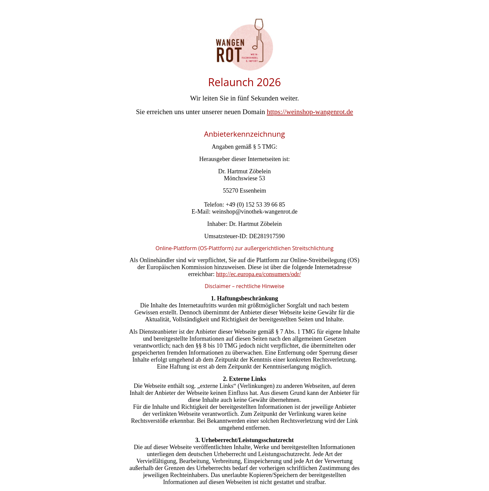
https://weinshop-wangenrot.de (310, 112)
